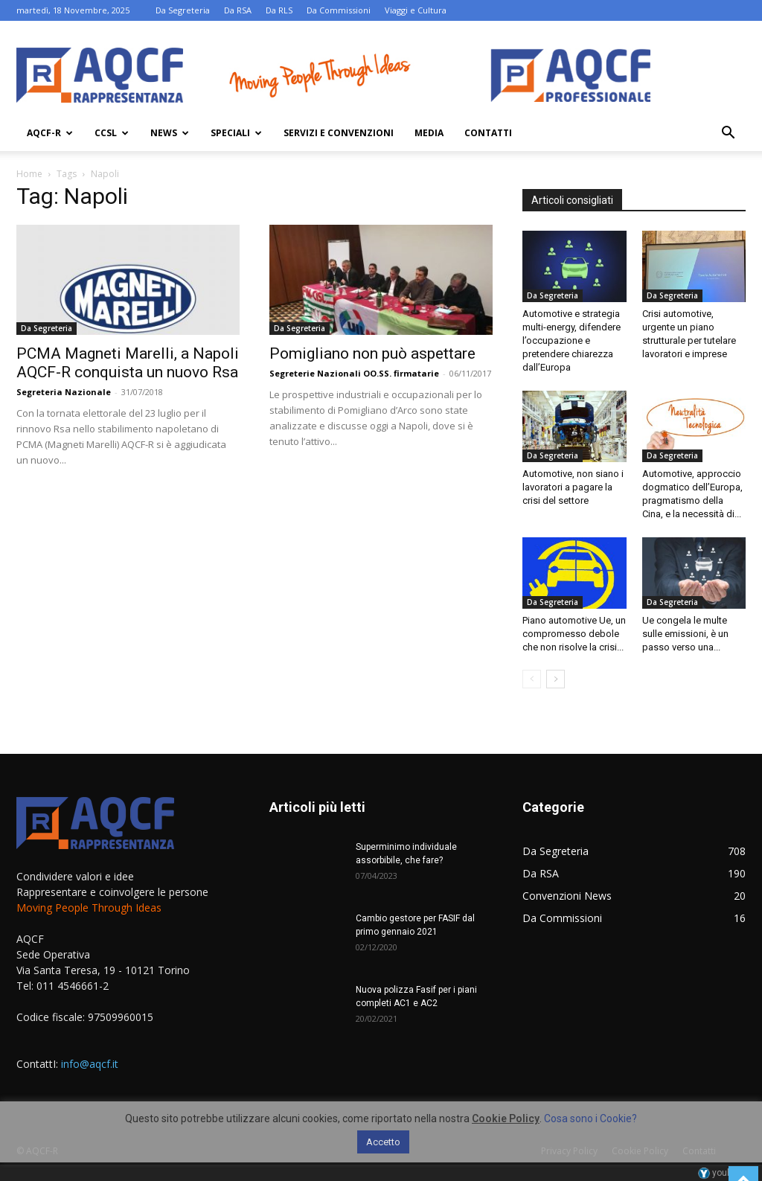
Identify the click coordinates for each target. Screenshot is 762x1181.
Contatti (488, 133)
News (169, 133)
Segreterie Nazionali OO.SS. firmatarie (354, 373)
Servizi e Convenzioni (339, 133)
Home (29, 173)
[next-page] (555, 679)
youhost (722, 1173)
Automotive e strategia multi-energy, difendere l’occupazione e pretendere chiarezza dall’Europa (571, 340)
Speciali (236, 133)
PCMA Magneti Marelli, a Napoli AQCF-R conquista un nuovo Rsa (127, 363)
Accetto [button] (383, 1142)
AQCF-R (50, 133)
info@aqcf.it (89, 1064)
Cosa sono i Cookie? (590, 1118)
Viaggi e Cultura (415, 10)
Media (429, 133)
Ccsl (112, 133)
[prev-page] (531, 679)
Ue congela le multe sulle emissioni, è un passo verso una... (685, 634)
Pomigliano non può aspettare (372, 353)
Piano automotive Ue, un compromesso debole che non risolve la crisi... (574, 634)
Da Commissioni (339, 10)
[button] (728, 134)
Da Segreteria (183, 10)
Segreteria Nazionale (63, 391)
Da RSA (238, 10)
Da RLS (279, 10)
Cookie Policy (506, 1118)
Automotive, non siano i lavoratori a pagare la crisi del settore (573, 487)
